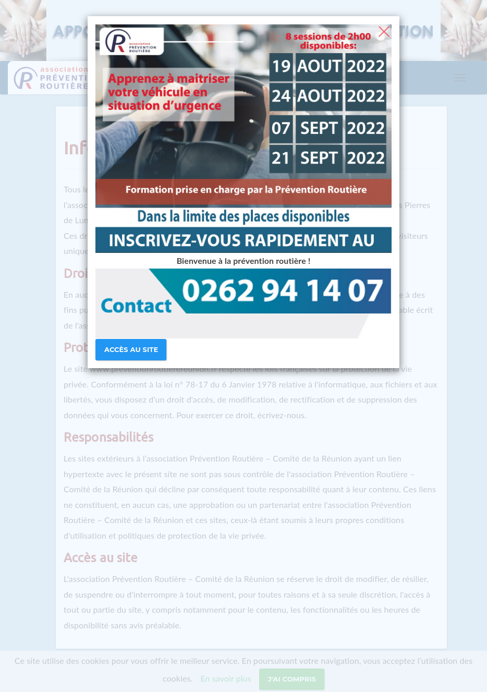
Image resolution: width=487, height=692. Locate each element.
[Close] (384, 30)
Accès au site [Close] (131, 349)
